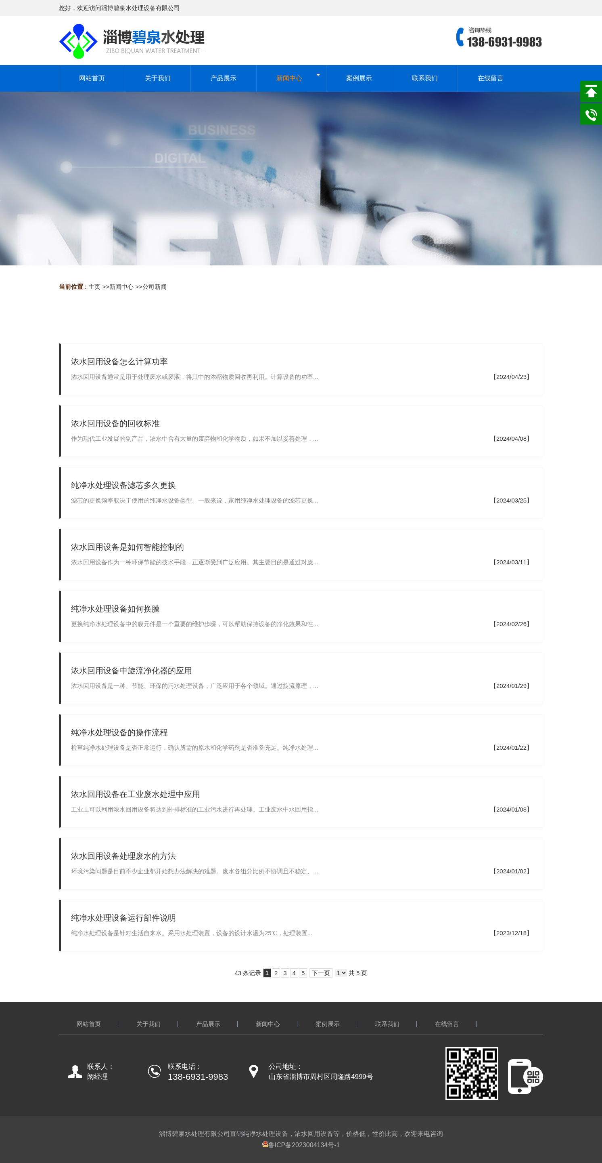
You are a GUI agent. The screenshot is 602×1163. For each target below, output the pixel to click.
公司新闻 (154, 286)
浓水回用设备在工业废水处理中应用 (135, 794)
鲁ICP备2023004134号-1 (301, 1145)
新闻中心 (121, 286)
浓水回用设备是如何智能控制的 (127, 547)
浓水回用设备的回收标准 (115, 423)
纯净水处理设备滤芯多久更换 (123, 485)
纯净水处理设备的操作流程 (119, 732)
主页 (94, 286)
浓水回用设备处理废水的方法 (123, 856)
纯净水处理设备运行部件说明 (123, 917)
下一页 (321, 973)
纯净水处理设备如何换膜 (115, 608)
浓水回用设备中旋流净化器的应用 (131, 670)
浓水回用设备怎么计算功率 (119, 361)
